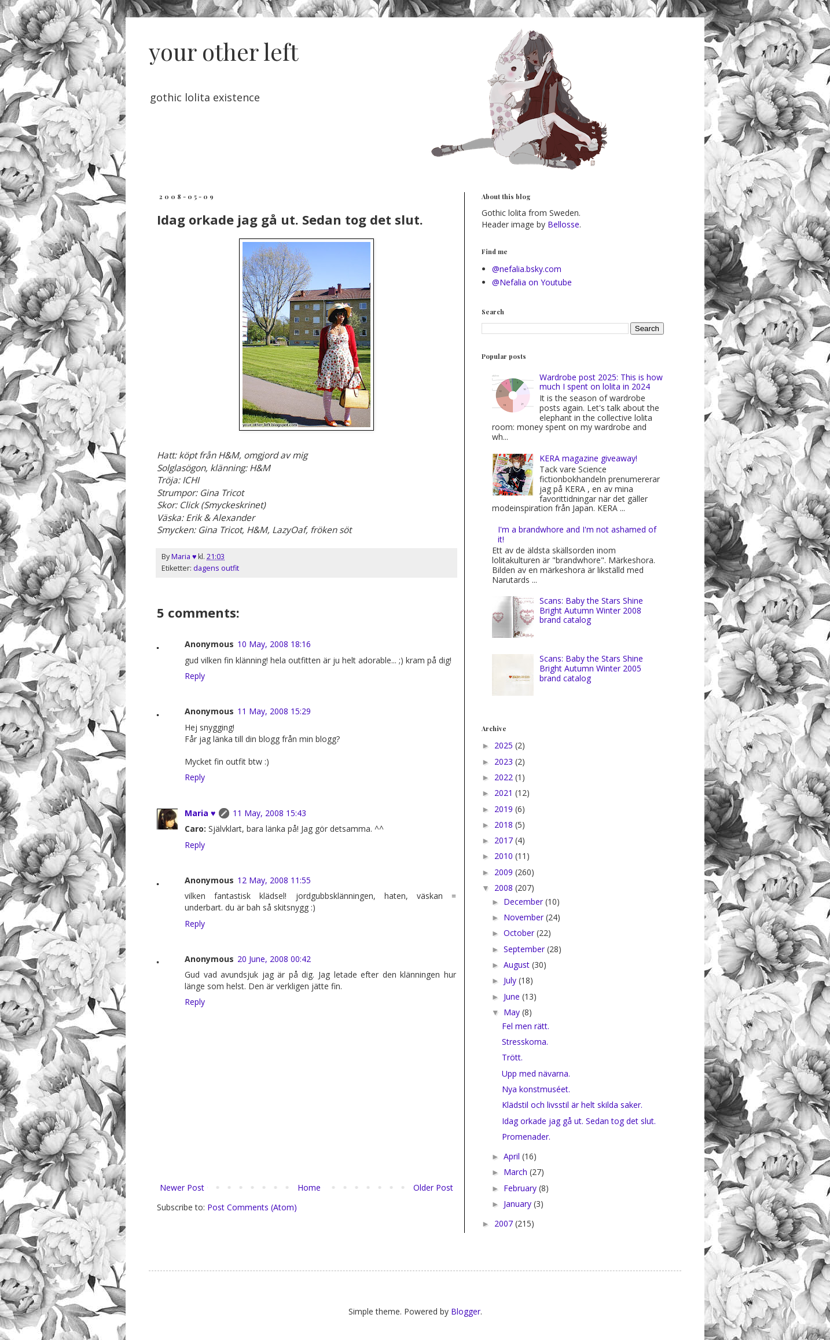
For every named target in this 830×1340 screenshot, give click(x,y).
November (525, 917)
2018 (504, 824)
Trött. (512, 1057)
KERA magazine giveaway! (588, 458)
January (519, 1203)
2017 (504, 840)
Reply (195, 675)
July (511, 980)
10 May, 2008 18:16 (274, 643)
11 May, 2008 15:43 (269, 812)
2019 (504, 808)
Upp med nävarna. (536, 1073)
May (513, 1012)
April (513, 1156)
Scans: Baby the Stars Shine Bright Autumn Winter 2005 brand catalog (591, 668)
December (524, 901)
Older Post (433, 1187)
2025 (504, 745)
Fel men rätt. (525, 1025)
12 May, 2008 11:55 (274, 880)
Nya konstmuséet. (536, 1089)
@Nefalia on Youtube (532, 282)
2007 (504, 1223)
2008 (504, 887)
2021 (504, 792)
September (525, 948)
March (517, 1171)
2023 (504, 761)
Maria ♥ (200, 812)
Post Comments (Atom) (252, 1207)
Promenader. (526, 1136)
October (520, 932)
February (521, 1188)
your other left (223, 51)
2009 (504, 872)
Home (309, 1187)
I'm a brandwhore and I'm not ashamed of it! (577, 534)
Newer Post (182, 1187)
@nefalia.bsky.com (526, 268)
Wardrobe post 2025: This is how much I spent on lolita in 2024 (601, 382)
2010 (504, 855)
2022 (504, 777)
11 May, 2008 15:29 (274, 711)
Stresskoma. (525, 1041)
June (513, 996)
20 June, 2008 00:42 (274, 958)
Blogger (465, 1311)
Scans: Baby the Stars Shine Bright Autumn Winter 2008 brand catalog (591, 610)
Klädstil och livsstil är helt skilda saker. (572, 1104)
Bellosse (563, 224)
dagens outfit (216, 568)
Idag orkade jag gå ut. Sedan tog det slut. (579, 1120)
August (518, 964)
